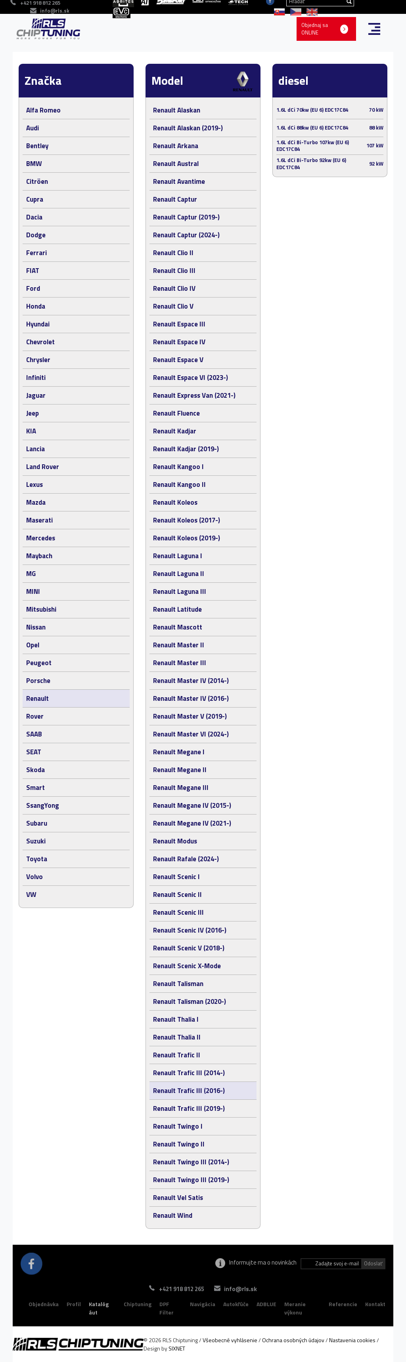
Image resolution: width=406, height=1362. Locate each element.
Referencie (343, 1304)
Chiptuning (137, 1304)
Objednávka (44, 1304)
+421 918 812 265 (176, 1288)
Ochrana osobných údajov (293, 1340)
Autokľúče (236, 1304)
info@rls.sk (54, 11)
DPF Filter (166, 1308)
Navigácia (202, 1304)
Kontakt (375, 1304)
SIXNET (177, 1348)
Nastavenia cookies (352, 1340)
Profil (74, 1304)
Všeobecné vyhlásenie (230, 1340)
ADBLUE (266, 1304)
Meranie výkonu (295, 1308)
